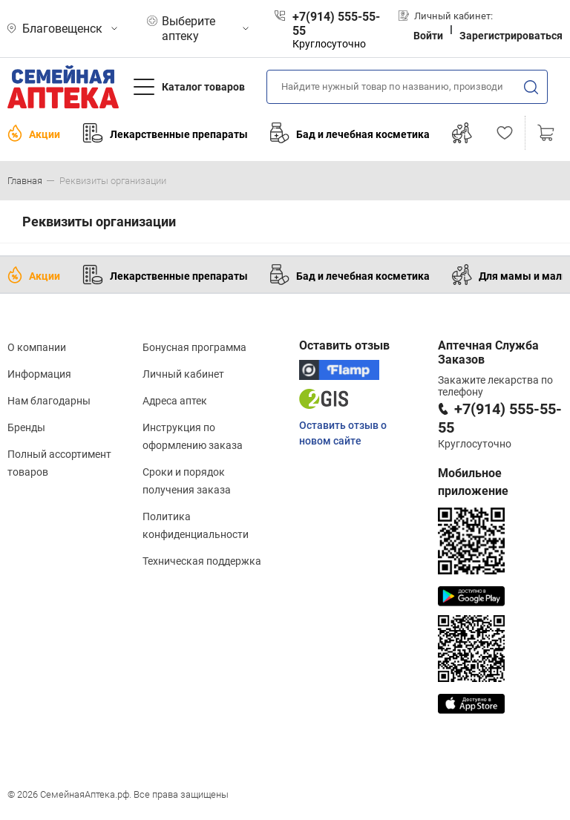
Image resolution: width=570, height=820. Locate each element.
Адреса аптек (174, 401)
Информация (39, 374)
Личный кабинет (183, 374)
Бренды (26, 427)
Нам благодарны (49, 401)
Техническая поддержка (201, 561)
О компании (36, 347)
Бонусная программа (194, 347)
